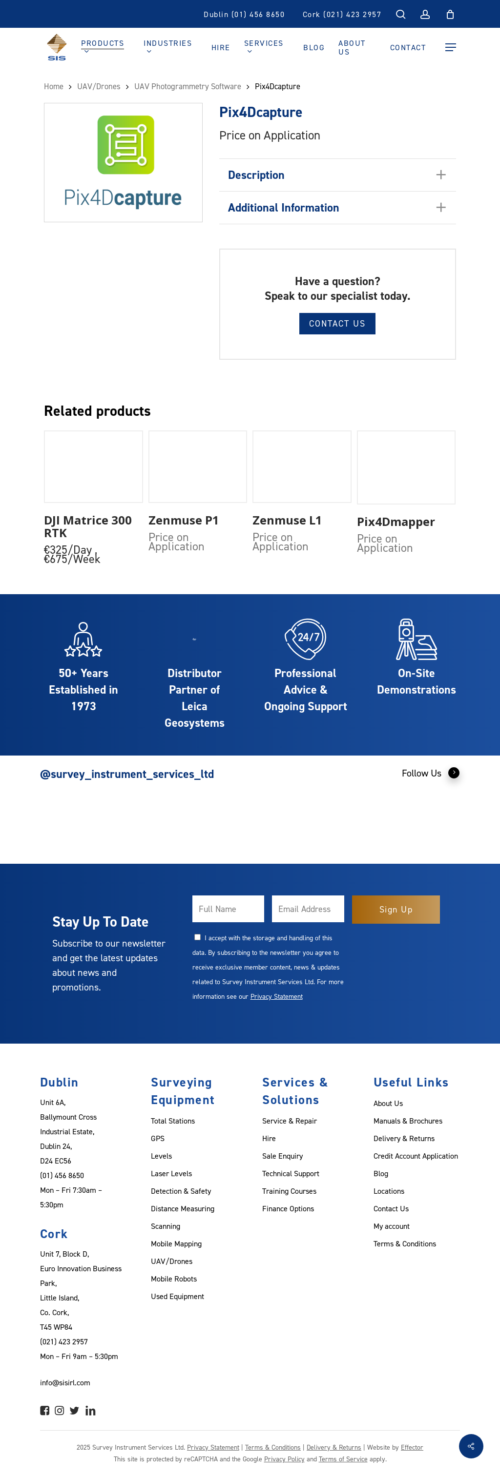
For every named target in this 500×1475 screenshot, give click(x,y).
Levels (161, 1156)
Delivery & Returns (404, 1138)
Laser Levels (171, 1173)
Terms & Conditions (405, 1243)
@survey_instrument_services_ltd (127, 773)
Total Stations (173, 1121)
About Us (388, 1103)
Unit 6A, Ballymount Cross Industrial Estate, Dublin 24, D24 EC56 (68, 1131)
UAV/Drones (171, 1261)
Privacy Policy (284, 1459)
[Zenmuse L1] (302, 467)
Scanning (165, 1226)
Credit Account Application (416, 1156)
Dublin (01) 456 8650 (244, 14)
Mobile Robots (174, 1278)
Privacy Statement (276, 996)
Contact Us (337, 323)
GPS (158, 1138)
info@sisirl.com (65, 1382)
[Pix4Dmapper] (406, 467)
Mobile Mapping (176, 1243)
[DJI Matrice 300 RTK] (93, 467)
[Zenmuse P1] (198, 467)
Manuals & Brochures (408, 1121)
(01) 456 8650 (62, 1175)
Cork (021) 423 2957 (342, 14)
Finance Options (288, 1208)
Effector (412, 1447)
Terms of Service (343, 1459)
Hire (269, 1138)
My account (392, 1226)
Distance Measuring (182, 1208)
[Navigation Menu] (450, 47)
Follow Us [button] (431, 772)
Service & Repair (289, 1121)
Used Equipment (177, 1296)
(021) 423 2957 (64, 1341)
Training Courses (289, 1191)
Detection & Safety (181, 1191)
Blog (381, 1173)
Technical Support (290, 1173)
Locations (389, 1191)
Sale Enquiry (282, 1156)
